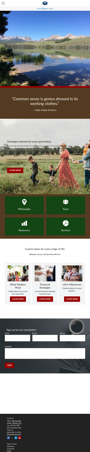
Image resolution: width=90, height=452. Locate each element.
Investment (10, 449)
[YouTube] (19, 437)
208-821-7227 (17, 423)
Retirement (10, 446)
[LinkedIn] (15, 437)
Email (34, 333)
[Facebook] (8, 437)
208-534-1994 (16, 421)
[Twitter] (12, 437)
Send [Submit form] (9, 365)
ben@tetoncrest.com (14, 434)
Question (8, 346)
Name (7, 333)
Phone (62, 333)
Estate (9, 451)
